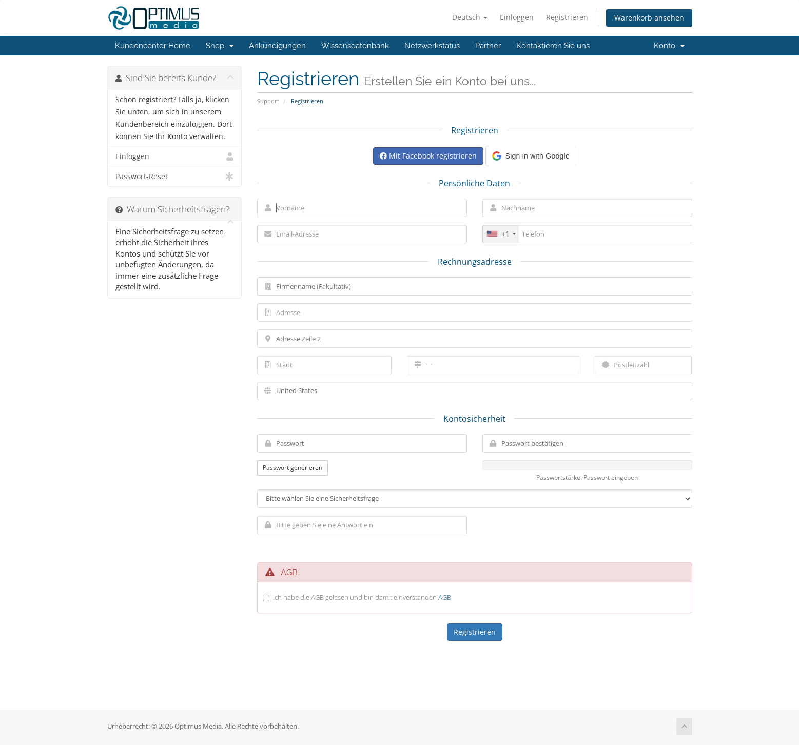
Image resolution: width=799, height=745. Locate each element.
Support (268, 101)
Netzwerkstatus (432, 45)
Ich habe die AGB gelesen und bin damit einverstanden (362, 597)
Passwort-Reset (174, 176)
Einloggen (517, 17)
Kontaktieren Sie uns (553, 45)
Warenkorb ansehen (649, 18)
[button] (530, 156)
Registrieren (567, 17)
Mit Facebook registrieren (428, 156)
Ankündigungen (277, 45)
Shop (219, 45)
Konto (669, 45)
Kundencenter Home (152, 45)
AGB (444, 597)
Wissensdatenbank (355, 45)
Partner (488, 45)
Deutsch (470, 17)
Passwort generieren (292, 467)
